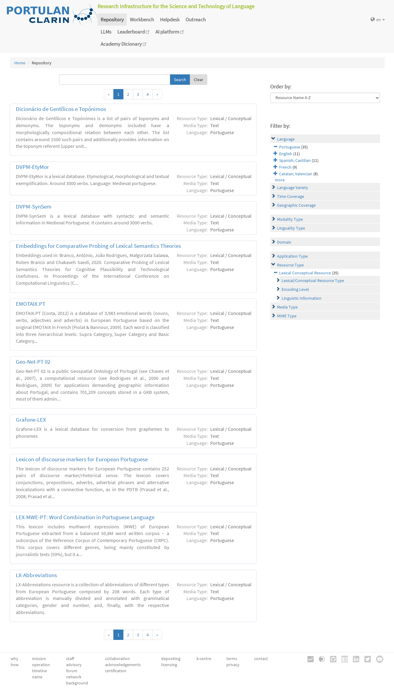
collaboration (117, 658)
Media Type (287, 307)
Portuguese (289, 147)
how (15, 664)
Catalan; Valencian (295, 174)
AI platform (169, 31)
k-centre (204, 658)
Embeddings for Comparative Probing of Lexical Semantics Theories (98, 245)
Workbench (142, 19)
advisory (74, 664)
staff (70, 658)
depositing (170, 658)
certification (115, 670)
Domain (284, 242)
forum (71, 670)
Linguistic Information (301, 298)
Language (286, 139)
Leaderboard (133, 31)
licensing (169, 664)
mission (39, 658)
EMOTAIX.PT (30, 303)
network (73, 677)
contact (261, 658)
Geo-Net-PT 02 (33, 361)
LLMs (106, 31)
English (285, 153)
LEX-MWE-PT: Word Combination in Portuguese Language (85, 517)
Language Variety (292, 187)
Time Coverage (290, 196)
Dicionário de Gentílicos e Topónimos (61, 108)
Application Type (292, 256)
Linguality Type (291, 228)
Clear (198, 79)
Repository (112, 19)
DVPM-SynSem (33, 206)
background (77, 683)
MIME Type (286, 316)
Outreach (196, 19)
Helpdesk (169, 19)
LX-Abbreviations (36, 575)
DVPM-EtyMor (32, 166)
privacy (233, 664)
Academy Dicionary (123, 44)
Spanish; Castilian (295, 160)
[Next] (157, 94)
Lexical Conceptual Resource (305, 273)
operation (41, 664)
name (37, 677)
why (14, 658)
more (280, 180)
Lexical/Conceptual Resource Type (313, 280)
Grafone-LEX (31, 419)
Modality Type (290, 219)
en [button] (378, 19)
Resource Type (290, 265)
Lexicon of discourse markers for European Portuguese (82, 459)
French (285, 167)
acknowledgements (123, 664)
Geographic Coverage (296, 205)
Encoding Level (295, 289)
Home (19, 63)
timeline (39, 670)
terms (231, 658)
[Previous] (109, 94)
